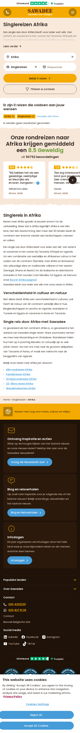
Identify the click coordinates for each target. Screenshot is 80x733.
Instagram (53, 637)
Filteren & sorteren (40, 89)
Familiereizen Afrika (18, 374)
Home (6, 399)
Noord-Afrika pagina (22, 280)
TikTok (31, 643)
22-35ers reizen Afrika (19, 383)
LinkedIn (13, 637)
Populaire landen (14, 580)
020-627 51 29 (17, 610)
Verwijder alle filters (48, 116)
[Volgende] (73, 180)
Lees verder (10, 46)
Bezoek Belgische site (16, 622)
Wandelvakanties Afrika (20, 388)
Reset (72, 56)
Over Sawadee (13, 589)
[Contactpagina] (7, 12)
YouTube (13, 643)
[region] (40, 703)
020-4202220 (17, 604)
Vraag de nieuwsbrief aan (28, 462)
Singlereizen (19, 399)
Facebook (32, 637)
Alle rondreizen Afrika (19, 369)
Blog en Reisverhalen (24, 512)
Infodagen (18, 560)
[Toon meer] (38, 183)
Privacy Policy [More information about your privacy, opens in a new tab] (12, 696)
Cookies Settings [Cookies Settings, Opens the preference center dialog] (37, 704)
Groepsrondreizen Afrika (21, 379)
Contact (8, 616)
